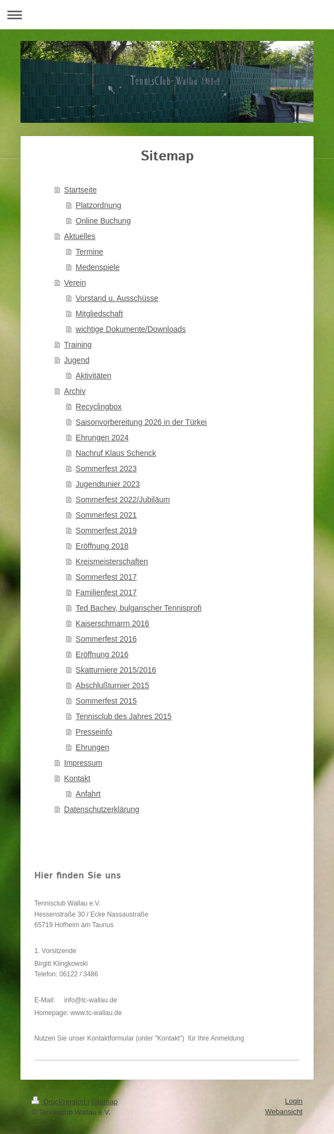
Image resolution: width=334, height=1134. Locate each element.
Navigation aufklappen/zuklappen (167, 15)
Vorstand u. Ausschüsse (117, 298)
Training (78, 344)
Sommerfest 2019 (106, 530)
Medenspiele (97, 267)
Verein (75, 282)
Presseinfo (94, 731)
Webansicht (283, 1111)
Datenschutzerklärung (101, 809)
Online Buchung (103, 220)
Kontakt (77, 778)
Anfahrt (88, 793)
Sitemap (104, 1101)
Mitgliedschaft (99, 313)
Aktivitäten (94, 375)
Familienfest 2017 (106, 592)
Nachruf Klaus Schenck (116, 453)
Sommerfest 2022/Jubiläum (123, 499)
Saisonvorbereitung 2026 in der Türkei (141, 422)
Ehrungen (92, 747)
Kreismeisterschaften (112, 561)
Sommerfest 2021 (106, 515)
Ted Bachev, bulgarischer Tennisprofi (139, 608)
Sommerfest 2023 (106, 468)
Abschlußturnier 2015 (112, 685)
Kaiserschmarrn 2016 (112, 623)
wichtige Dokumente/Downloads (131, 329)
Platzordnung (99, 205)
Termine (89, 251)
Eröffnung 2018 (102, 546)
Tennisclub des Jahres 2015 (124, 716)
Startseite (80, 189)
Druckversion (59, 1101)
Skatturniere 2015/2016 (116, 669)
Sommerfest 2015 (106, 700)
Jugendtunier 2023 (108, 484)
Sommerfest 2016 (106, 638)
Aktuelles (80, 236)
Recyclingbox (99, 406)
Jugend (77, 360)
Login (293, 1101)
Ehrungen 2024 (102, 437)
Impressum (83, 762)
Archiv (75, 391)
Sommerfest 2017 (106, 577)
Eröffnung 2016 (102, 654)
